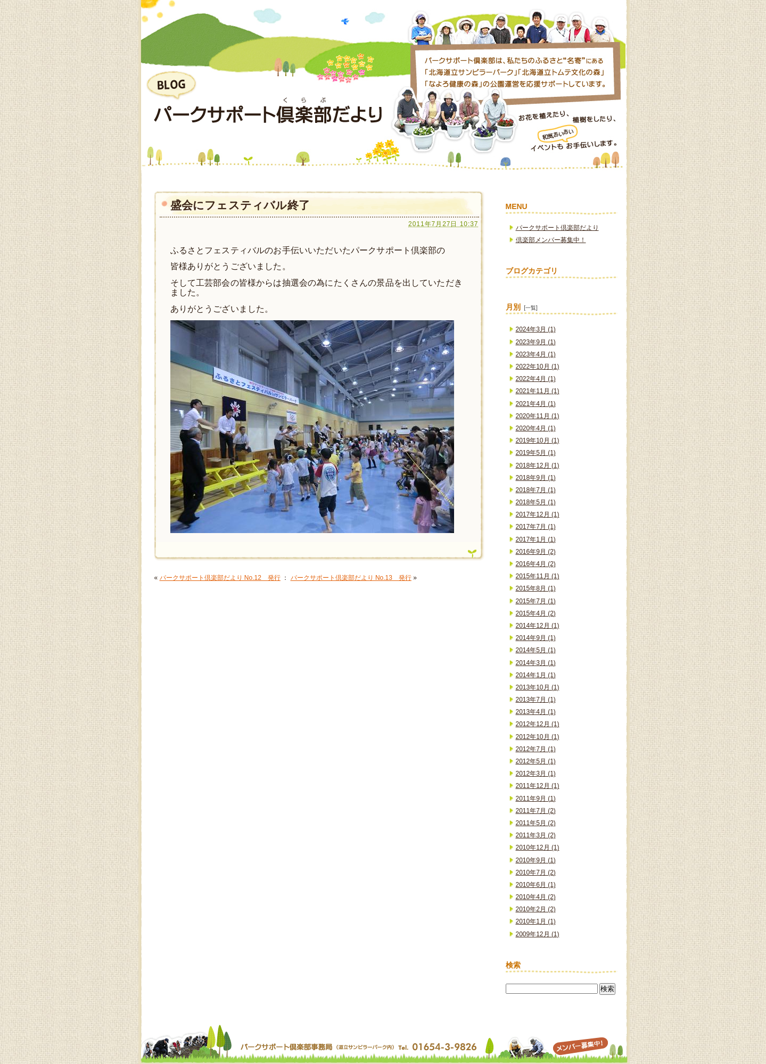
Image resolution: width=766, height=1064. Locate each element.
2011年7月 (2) (536, 810)
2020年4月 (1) (536, 428)
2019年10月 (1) (537, 440)
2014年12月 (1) (537, 625)
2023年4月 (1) (536, 354)
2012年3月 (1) (536, 773)
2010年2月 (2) (536, 909)
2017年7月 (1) (536, 526)
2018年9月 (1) (536, 477)
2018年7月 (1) (536, 490)
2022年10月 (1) (537, 366)
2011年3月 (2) (536, 835)
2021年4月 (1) (536, 404)
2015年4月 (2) (536, 613)
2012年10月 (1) (537, 737)
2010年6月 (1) (536, 884)
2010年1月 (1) (536, 921)
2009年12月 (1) (537, 934)
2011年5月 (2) (536, 823)
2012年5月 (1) (536, 761)
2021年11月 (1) (537, 391)
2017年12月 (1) (537, 514)
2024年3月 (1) (536, 329)
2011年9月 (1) (536, 798)
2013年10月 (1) (537, 687)
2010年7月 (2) (536, 872)
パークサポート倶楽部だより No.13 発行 (351, 577)
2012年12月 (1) (537, 724)
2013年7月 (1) (536, 699)
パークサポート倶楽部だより (557, 227)
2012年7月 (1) (536, 749)
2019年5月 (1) (536, 452)
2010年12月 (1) (537, 847)
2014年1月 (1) (536, 675)
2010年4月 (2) (536, 897)
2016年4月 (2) (536, 564)
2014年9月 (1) (536, 638)
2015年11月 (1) (537, 576)
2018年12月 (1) (537, 465)
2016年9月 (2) (536, 551)
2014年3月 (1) (536, 663)
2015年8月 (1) (536, 588)
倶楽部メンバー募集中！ (551, 240)
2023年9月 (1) (536, 342)
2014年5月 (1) (536, 650)
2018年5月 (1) (536, 502)
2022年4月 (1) (536, 379)
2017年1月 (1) (536, 539)
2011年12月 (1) (537, 785)
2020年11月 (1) (537, 416)
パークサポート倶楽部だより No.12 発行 (220, 577)
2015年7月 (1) (536, 601)
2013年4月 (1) (536, 712)
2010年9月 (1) (536, 860)
